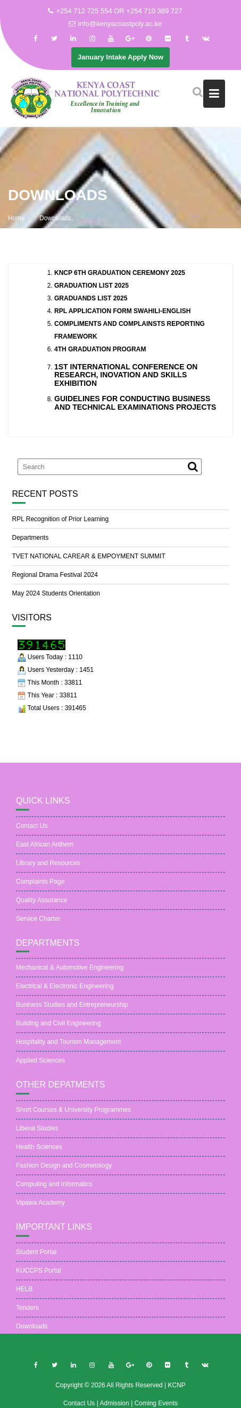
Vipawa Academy (40, 1208)
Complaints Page (40, 887)
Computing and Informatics (54, 1190)
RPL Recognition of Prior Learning (60, 519)
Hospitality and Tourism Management (68, 1047)
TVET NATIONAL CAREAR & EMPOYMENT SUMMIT (88, 556)
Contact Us (31, 831)
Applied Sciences (40, 1066)
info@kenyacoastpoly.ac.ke (115, 24)
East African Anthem (44, 850)
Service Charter (38, 924)
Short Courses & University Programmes (73, 1115)
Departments (30, 537)
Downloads (31, 1331)
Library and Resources (48, 869)
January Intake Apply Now (120, 57)
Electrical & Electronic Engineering (64, 992)
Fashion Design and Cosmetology (64, 1171)
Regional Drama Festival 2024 (55, 574)
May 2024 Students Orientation (56, 593)
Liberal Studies (37, 1134)
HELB (24, 1294)
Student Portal (36, 1257)
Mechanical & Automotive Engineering (69, 973)
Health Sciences (39, 1152)
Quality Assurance (42, 906)
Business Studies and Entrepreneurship (72, 1010)
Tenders (27, 1313)
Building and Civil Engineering (58, 1029)
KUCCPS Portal (38, 1276)
